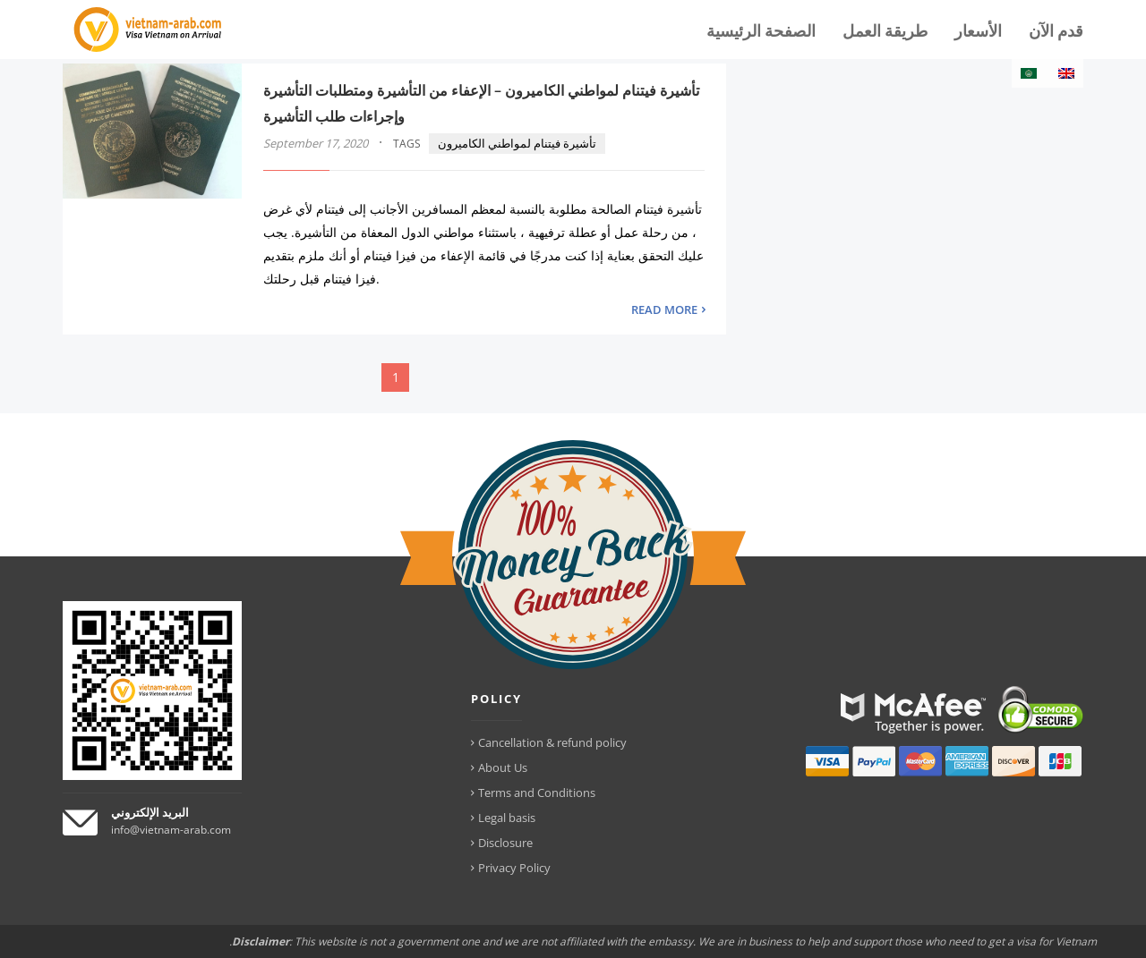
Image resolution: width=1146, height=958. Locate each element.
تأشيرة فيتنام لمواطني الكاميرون (517, 143)
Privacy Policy (514, 868)
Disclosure (505, 843)
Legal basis (506, 818)
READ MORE (664, 309)
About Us (502, 767)
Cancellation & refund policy (552, 742)
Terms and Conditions (536, 792)
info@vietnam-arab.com (171, 829)
